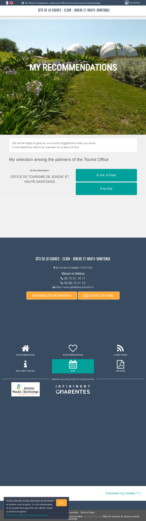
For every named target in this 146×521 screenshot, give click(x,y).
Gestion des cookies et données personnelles (27, 515)
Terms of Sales (87, 512)
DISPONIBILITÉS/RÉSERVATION (51, 295)
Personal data (71, 512)
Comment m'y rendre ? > (123, 493)
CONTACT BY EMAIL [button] (99, 295)
